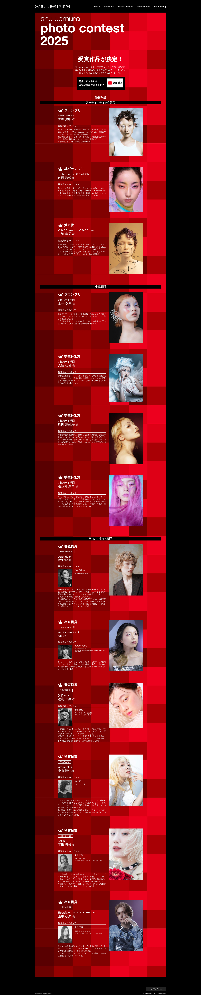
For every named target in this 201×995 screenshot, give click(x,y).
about (97, 6)
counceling (160, 6)
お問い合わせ (156, 989)
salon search (143, 6)
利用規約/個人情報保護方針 (43, 993)
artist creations (125, 6)
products (109, 6)
